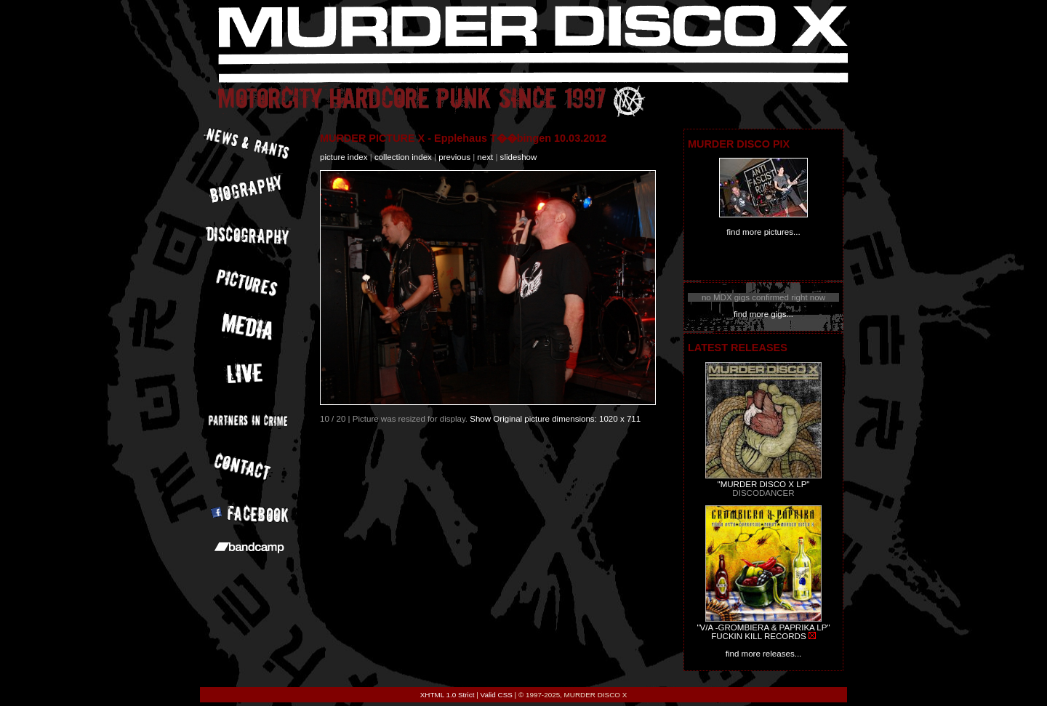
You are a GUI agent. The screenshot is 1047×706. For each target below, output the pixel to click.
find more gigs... (763, 314)
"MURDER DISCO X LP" (764, 484)
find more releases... (764, 653)
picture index (343, 157)
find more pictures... (763, 232)
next (485, 157)
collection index (403, 157)
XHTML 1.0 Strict (447, 695)
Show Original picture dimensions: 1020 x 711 (555, 418)
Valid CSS (497, 695)
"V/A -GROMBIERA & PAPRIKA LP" (763, 627)
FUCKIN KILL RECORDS (758, 636)
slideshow (518, 157)
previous (454, 157)
